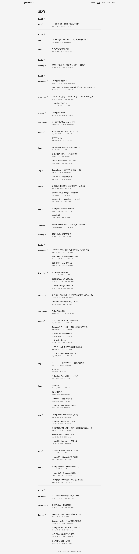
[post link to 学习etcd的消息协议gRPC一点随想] (76, 194)
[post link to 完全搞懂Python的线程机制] (76, 264)
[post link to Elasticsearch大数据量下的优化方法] (76, 303)
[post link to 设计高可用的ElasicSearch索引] (76, 123)
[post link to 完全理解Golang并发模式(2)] (76, 280)
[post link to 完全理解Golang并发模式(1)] (76, 287)
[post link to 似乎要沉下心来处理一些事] (76, 335)
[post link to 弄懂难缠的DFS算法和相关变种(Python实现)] (76, 187)
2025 (40, 18)
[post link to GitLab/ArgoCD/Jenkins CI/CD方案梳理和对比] (76, 41)
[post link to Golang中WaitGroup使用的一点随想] (76, 416)
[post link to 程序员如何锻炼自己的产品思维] (76, 535)
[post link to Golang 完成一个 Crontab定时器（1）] (76, 474)
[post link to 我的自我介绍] (76, 393)
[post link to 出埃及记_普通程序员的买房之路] (76, 354)
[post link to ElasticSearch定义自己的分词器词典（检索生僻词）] (76, 251)
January (41, 65)
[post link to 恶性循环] (76, 386)
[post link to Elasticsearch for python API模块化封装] (76, 522)
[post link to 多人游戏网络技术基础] (76, 50)
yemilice (28, 2)
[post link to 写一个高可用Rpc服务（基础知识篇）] (76, 132)
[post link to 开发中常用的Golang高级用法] (76, 435)
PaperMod (78, 551)
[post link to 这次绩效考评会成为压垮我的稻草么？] (76, 451)
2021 (40, 75)
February (41, 225)
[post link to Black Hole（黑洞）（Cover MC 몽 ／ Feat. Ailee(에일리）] (76, 98)
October (41, 113)
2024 (40, 34)
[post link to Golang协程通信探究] (76, 82)
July (39, 40)
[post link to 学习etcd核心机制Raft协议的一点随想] (76, 200)
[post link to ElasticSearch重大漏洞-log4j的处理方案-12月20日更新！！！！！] (76, 88)
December (42, 81)
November (42, 97)
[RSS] (47, 12)
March (40, 209)
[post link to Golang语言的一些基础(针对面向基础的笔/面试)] (76, 328)
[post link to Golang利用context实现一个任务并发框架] (76, 481)
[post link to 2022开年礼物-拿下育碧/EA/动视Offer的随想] (76, 66)
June (40, 148)
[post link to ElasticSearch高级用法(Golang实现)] (76, 257)
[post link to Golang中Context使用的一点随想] (76, 406)
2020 (40, 244)
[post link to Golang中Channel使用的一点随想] (76, 422)
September (42, 123)
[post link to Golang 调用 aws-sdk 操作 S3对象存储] (76, 529)
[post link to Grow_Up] (76, 370)
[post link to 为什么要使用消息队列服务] (76, 178)
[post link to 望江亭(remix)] (76, 139)
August (41, 132)
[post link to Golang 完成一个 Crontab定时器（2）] (76, 467)
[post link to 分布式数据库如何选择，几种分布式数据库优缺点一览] (76, 429)
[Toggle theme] (34, 2)
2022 (40, 59)
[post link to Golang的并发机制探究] (76, 273)
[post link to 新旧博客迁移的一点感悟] (76, 542)
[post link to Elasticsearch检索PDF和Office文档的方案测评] (76, 364)
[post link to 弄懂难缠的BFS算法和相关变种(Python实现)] (76, 226)
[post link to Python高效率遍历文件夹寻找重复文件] (76, 515)
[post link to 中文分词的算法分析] (76, 341)
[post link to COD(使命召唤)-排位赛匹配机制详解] (76, 25)
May (39, 171)
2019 (40, 490)
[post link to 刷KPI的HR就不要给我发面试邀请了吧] (76, 148)
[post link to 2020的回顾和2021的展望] (76, 235)
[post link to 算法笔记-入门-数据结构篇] (76, 506)
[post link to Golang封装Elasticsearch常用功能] (76, 442)
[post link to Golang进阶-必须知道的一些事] (76, 210)
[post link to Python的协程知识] (76, 312)
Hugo (73, 551)
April (40, 24)
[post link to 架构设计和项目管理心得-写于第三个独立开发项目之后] (76, 296)
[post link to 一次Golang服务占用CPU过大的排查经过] (76, 348)
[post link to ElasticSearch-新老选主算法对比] (76, 162)
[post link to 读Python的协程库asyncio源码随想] (76, 321)
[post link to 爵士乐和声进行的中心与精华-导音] (76, 155)
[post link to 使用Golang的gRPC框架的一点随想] (76, 377)
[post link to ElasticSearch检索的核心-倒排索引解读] (76, 171)
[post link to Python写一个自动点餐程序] (76, 400)
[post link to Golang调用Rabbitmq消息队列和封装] (76, 458)
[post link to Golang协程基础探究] (76, 114)
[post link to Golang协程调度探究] (76, 104)
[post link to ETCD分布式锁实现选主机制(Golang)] (76, 497)
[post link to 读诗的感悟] (76, 216)
